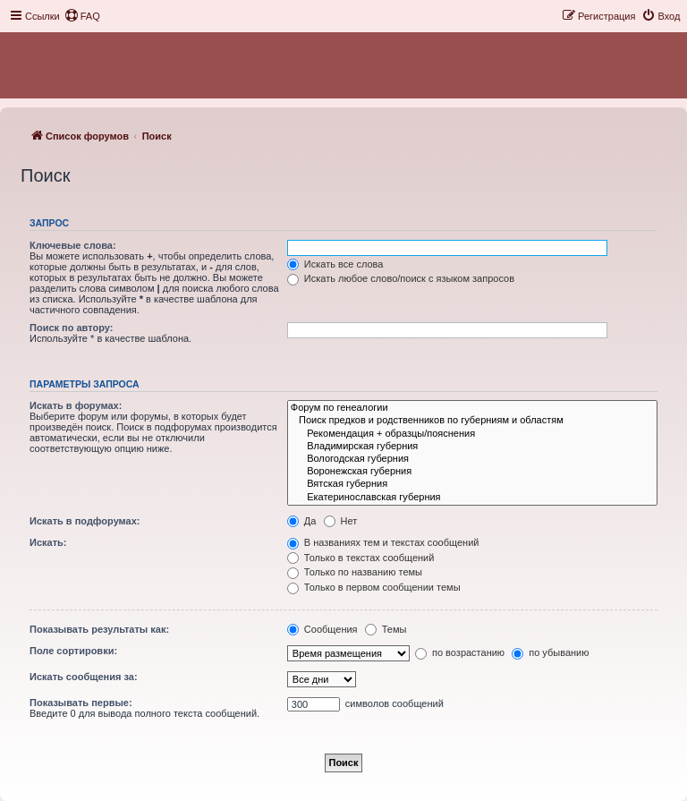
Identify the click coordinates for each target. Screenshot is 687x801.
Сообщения (322, 629)
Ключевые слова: (73, 245)
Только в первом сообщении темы (374, 587)
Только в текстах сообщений (361, 557)
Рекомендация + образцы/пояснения (472, 434)
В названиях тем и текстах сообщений (383, 542)
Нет (341, 521)
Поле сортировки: (73, 650)
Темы (386, 629)
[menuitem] (82, 16)
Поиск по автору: (71, 327)
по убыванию (550, 652)
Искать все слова (335, 264)
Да (302, 521)
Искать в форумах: (76, 405)
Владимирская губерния (472, 446)
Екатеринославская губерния (472, 497)
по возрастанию (460, 652)
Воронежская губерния (472, 471)
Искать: (48, 542)
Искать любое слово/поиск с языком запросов (400, 278)
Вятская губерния (472, 484)
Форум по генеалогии (472, 408)
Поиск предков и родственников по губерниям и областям (472, 420)
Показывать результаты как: (99, 629)
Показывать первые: (81, 702)
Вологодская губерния (472, 459)
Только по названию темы (354, 572)
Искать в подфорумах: (85, 521)
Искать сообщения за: (84, 676)
